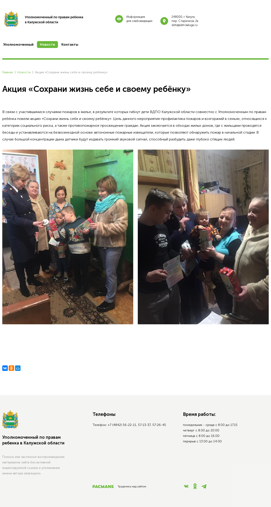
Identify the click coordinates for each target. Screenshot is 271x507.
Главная (7, 72)
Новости (24, 72)
